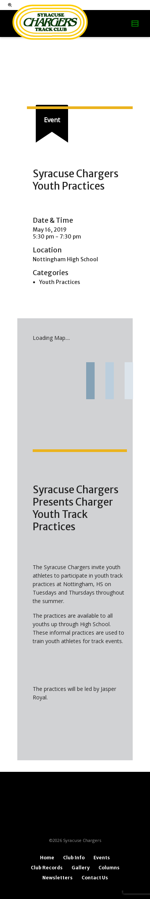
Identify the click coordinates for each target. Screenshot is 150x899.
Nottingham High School (65, 259)
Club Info (74, 857)
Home (47, 857)
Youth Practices (59, 282)
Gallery (81, 867)
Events (101, 857)
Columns (109, 867)
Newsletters (57, 878)
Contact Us (95, 878)
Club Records (47, 867)
